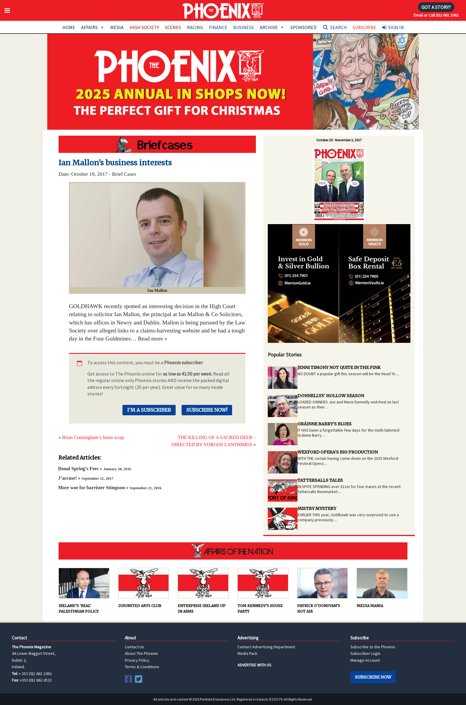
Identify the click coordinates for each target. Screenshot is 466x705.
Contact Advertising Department (266, 646)
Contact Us (134, 646)
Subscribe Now (373, 677)
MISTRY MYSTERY (316, 508)
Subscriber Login (365, 653)
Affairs (92, 27)
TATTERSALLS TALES (320, 480)
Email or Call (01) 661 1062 (436, 15)
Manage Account (365, 660)
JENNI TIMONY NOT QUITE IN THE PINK (338, 367)
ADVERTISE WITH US (254, 665)
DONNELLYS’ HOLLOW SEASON (330, 395)
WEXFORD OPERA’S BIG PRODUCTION (337, 452)
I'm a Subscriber (149, 410)
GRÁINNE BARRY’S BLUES (324, 424)
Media (117, 27)
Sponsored (303, 27)
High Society (144, 27)
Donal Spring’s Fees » (94, 468)
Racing (195, 27)
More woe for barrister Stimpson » (109, 487)
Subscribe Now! (206, 410)
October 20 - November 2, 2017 (339, 140)
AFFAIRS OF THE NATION (233, 551)
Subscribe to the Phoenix (372, 646)
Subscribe (364, 27)
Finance (218, 27)
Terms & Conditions (142, 666)
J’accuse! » (85, 478)
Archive (272, 27)
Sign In (396, 27)
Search (338, 27)
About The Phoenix (141, 653)
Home (68, 27)
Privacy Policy (137, 660)
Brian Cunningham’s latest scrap (93, 437)
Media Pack (247, 653)
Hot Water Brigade (157, 144)
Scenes (173, 27)
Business (243, 27)
